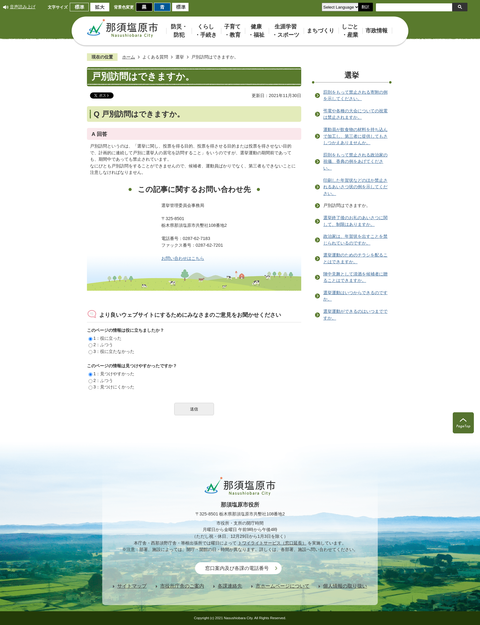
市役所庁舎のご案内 (182, 586)
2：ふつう (100, 344)
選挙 (179, 56)
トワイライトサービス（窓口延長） (272, 543)
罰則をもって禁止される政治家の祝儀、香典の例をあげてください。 (355, 161)
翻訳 (365, 7)
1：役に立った (105, 338)
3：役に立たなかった (111, 351)
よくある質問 (155, 56)
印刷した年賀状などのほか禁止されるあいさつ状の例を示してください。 (355, 187)
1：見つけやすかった (111, 373)
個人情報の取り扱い (345, 586)
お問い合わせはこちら (182, 258)
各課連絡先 (230, 586)
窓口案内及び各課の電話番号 (237, 568)
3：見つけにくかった (111, 386)
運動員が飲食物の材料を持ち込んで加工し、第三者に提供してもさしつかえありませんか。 (355, 136)
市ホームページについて (282, 586)
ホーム (128, 56)
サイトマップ (132, 586)
